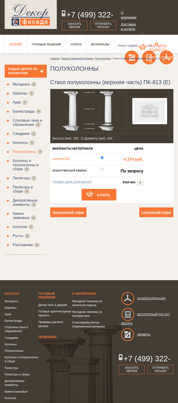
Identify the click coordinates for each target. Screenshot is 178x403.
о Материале (84, 293)
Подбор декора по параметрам (22, 71)
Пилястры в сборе (17, 374)
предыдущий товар (68, 212)
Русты (18, 236)
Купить (103, 195)
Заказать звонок (75, 25)
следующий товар (156, 212)
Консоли (20, 227)
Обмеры (135, 334)
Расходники (23, 245)
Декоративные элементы (25, 202)
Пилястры (21, 178)
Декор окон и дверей (52, 305)
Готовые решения (46, 295)
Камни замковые (21, 216)
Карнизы (20, 93)
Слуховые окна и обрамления (27, 122)
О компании (129, 15)
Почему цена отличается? (72, 182)
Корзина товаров (158, 48)
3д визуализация (143, 298)
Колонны (20, 143)
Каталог (12, 293)
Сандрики (21, 134)
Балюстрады (24, 111)
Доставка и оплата (128, 26)
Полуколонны (24, 152)
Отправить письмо (103, 25)
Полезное (47, 337)
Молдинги (21, 84)
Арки (17, 102)
